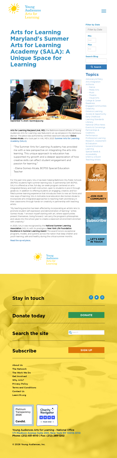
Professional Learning (95, 138)
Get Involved (19, 376)
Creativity (90, 109)
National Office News (95, 125)
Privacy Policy (20, 384)
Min (89, 36)
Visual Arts (94, 98)
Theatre (92, 95)
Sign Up (86, 350)
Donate (86, 315)
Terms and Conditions (24, 387)
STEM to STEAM (93, 157)
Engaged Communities (96, 106)
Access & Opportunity (96, 114)
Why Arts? (18, 380)
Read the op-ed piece (20, 241)
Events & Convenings (95, 127)
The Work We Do (21, 372)
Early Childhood (93, 117)
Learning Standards (95, 119)
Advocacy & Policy (94, 79)
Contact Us (18, 391)
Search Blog (92, 56)
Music (91, 93)
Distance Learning (94, 111)
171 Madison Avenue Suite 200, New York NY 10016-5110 (46, 433)
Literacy (89, 122)
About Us (17, 365)
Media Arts (94, 90)
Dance (92, 87)
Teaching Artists (93, 160)
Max (90, 45)
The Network (19, 369)
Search (96, 67)
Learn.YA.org (19, 395)
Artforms (90, 85)
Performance (92, 136)
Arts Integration (93, 82)
